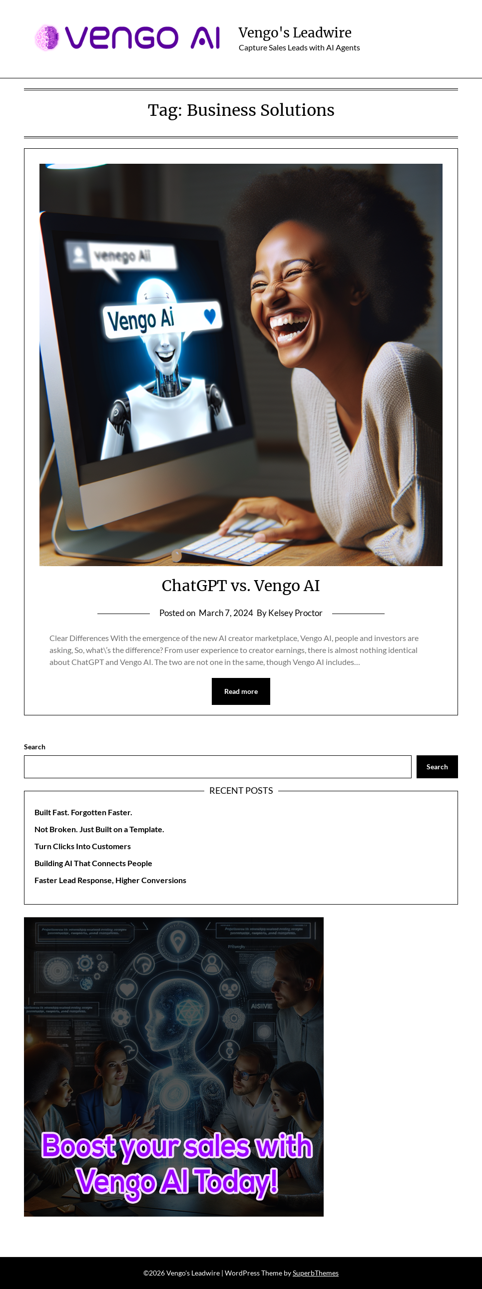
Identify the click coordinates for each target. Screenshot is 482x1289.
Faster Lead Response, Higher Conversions (110, 880)
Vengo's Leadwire (295, 32)
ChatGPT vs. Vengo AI (241, 585)
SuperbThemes (316, 1273)
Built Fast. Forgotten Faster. (83, 812)
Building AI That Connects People (93, 863)
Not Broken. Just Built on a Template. (99, 829)
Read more (241, 691)
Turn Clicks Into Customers (82, 846)
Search (34, 746)
